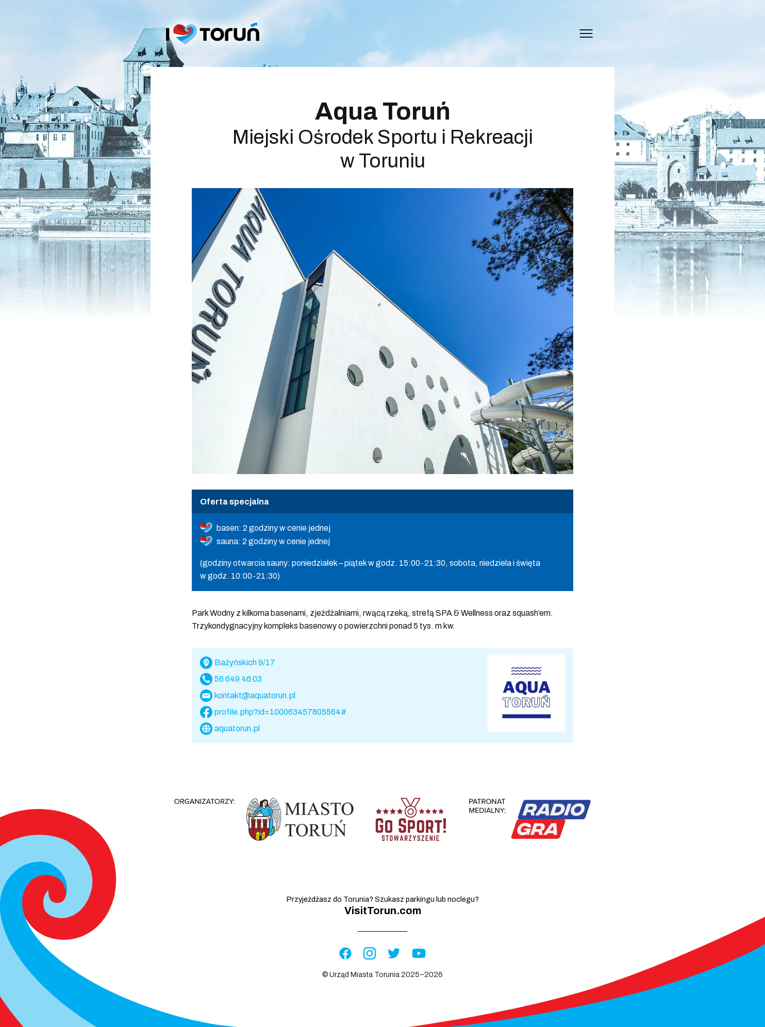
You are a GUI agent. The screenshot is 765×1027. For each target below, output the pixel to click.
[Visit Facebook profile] (345, 954)
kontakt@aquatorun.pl (254, 695)
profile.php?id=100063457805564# (280, 712)
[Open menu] (586, 33)
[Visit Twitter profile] (393, 954)
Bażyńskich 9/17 (244, 662)
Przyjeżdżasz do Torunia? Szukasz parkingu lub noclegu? (383, 906)
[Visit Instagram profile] (369, 954)
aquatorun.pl (237, 728)
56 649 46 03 (238, 679)
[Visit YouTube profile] (419, 954)
